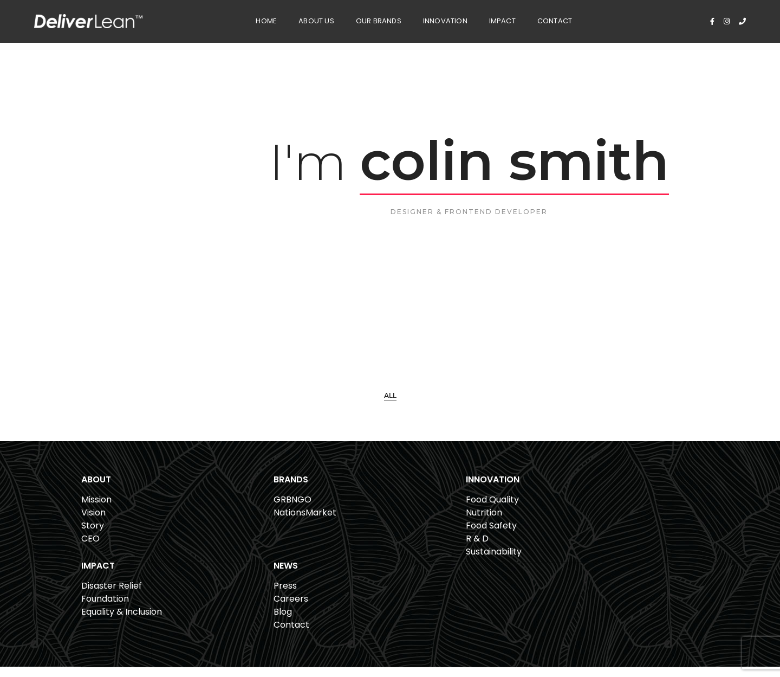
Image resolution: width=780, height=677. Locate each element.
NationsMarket (239, 524)
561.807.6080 (260, 640)
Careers (605, 524)
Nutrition (353, 524)
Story (92, 537)
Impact (478, 19)
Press (600, 511)
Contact (531, 19)
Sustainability (363, 563)
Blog (597, 537)
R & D (346, 550)
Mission (96, 511)
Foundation (485, 524)
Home (242, 19)
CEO (90, 550)
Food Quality (361, 511)
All (390, 401)
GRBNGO (227, 511)
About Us (292, 19)
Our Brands (354, 19)
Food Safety (360, 537)
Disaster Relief (491, 511)
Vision (93, 524)
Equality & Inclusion (501, 537)
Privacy (655, 637)
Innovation (421, 19)
